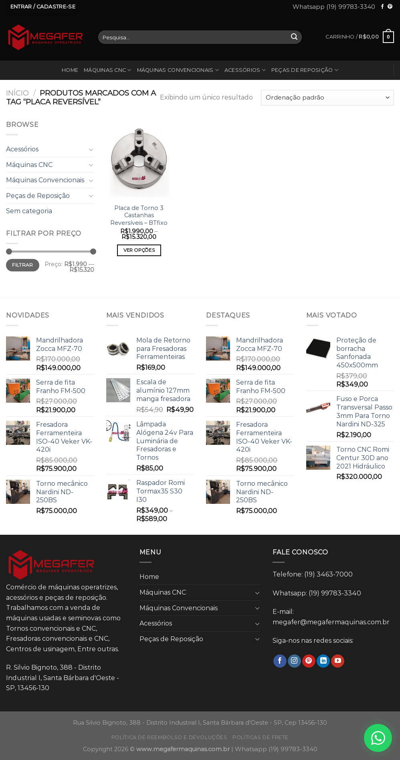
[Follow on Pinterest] (390, 7)
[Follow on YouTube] (337, 661)
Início (17, 93)
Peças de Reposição (304, 70)
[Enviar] (294, 37)
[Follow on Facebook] (382, 7)
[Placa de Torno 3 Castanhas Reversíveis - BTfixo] (139, 159)
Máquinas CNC (107, 70)
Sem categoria (29, 211)
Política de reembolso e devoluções (169, 737)
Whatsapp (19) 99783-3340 (334, 6)
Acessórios (245, 70)
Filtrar (22, 265)
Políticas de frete (260, 737)
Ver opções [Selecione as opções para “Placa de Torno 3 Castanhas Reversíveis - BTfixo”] (139, 250)
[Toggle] (91, 149)
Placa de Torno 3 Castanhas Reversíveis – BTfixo (139, 215)
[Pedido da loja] (327, 98)
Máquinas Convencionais (178, 70)
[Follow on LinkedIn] (323, 661)
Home (70, 70)
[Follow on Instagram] (294, 661)
